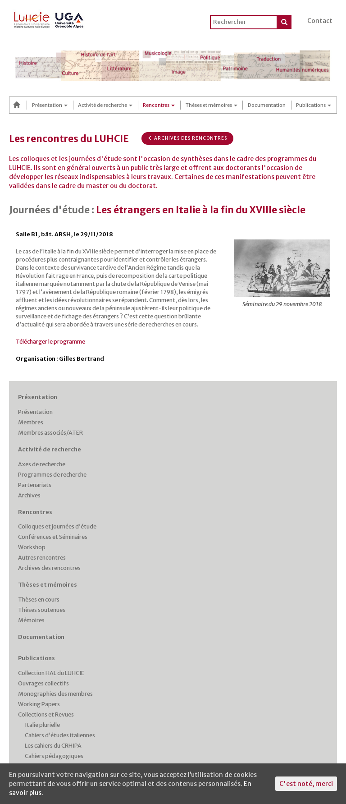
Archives (29, 495)
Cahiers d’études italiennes (60, 735)
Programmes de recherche (52, 474)
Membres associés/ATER (50, 432)
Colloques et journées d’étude (57, 526)
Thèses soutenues (41, 609)
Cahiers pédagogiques (54, 756)
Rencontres (159, 105)
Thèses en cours (38, 599)
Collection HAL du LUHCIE (51, 673)
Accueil (18, 104)
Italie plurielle (42, 724)
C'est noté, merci (306, 784)
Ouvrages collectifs (43, 683)
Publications (313, 105)
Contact (319, 21)
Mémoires (31, 620)
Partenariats (34, 485)
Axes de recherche (41, 464)
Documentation (267, 105)
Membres (30, 422)
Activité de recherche (105, 105)
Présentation (50, 105)
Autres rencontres (42, 557)
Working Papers (39, 704)
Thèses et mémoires (211, 105)
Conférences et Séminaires (52, 536)
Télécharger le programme (50, 341)
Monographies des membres (55, 693)
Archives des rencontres (187, 138)
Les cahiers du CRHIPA (53, 745)
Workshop (32, 547)
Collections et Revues (46, 714)
